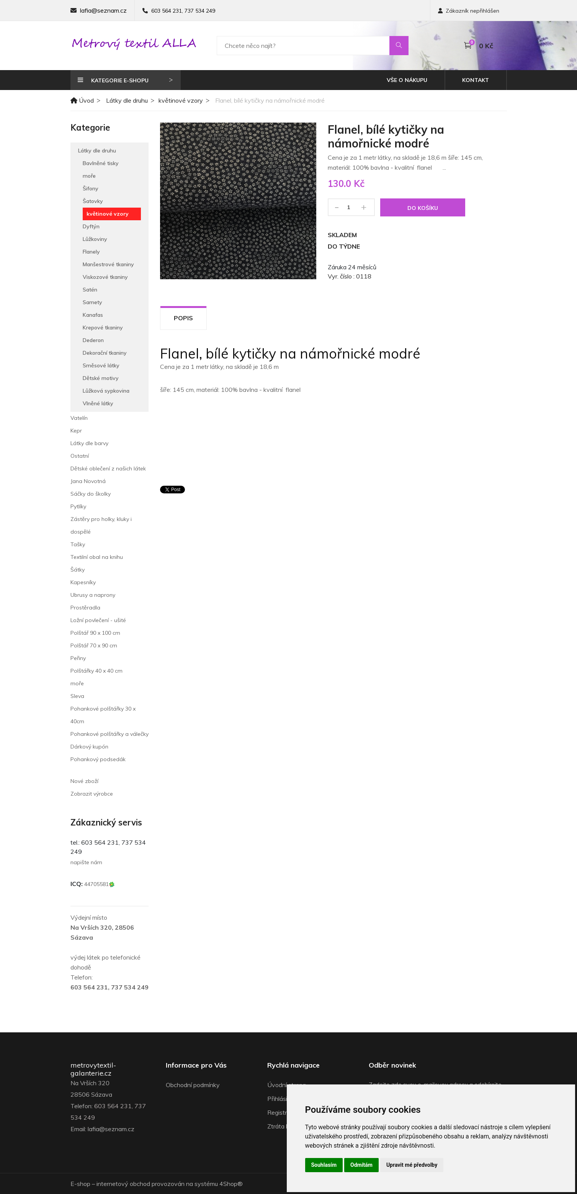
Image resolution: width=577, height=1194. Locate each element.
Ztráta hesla (284, 1126)
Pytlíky (78, 506)
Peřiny (78, 658)
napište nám (86, 862)
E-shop (80, 1183)
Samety (92, 302)
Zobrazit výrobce (91, 793)
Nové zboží (84, 781)
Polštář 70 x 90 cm (93, 645)
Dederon (93, 340)
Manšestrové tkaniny (108, 264)
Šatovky (93, 201)
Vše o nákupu (407, 80)
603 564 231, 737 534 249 (183, 10)
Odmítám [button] (361, 1165)
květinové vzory (181, 100)
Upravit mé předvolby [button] (411, 1165)
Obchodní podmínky (193, 1085)
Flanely (91, 251)
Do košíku (422, 208)
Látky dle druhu (127, 100)
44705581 (99, 884)
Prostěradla (85, 607)
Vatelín (79, 417)
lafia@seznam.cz (103, 10)
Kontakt (475, 80)
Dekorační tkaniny (105, 352)
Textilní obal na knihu (96, 557)
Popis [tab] (183, 318)
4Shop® (231, 1183)
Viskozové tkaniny (105, 277)
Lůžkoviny (95, 239)
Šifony (90, 188)
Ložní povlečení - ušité (98, 620)
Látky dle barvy (89, 443)
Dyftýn (91, 226)
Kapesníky (83, 582)
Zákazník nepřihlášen (468, 10)
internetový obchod (123, 1183)
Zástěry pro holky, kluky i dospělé (101, 525)
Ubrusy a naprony (92, 594)
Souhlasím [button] (324, 1165)
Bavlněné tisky (101, 163)
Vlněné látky (98, 403)
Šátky (77, 569)
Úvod (82, 100)
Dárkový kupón (89, 746)
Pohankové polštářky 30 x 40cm (103, 715)
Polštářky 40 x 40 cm (96, 670)
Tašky (77, 544)
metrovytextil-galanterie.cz (93, 1069)
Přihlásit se (282, 1098)
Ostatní (79, 455)
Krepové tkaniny (103, 327)
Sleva (77, 696)
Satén (90, 289)
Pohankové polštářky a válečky (109, 733)
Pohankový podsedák (98, 759)
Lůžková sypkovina (106, 390)
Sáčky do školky (90, 493)
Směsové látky (101, 365)
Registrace (282, 1112)
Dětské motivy (101, 378)
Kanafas (93, 314)
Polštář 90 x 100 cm (95, 632)
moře (89, 175)
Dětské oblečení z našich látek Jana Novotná (108, 475)
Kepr (76, 430)
